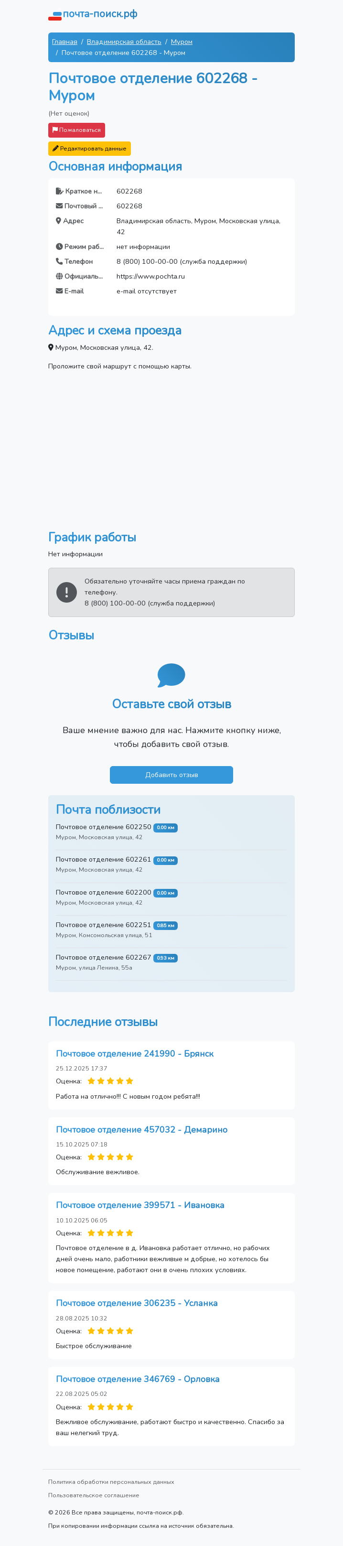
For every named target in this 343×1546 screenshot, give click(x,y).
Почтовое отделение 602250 (103, 827)
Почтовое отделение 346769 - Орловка (138, 1379)
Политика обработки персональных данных (111, 1482)
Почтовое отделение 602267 (103, 957)
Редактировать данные (90, 148)
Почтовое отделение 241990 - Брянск (135, 1053)
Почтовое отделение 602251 (103, 925)
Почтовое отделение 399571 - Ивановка (140, 1205)
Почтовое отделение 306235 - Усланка (137, 1303)
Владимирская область (124, 41)
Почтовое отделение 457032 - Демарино (141, 1129)
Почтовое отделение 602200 (103, 892)
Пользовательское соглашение (93, 1495)
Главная (64, 41)
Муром (182, 41)
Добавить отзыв (171, 774)
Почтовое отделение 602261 (103, 859)
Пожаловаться (77, 130)
